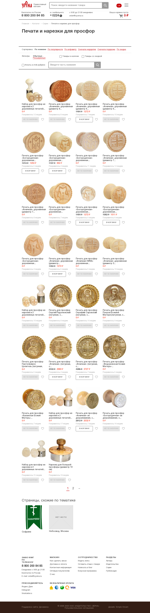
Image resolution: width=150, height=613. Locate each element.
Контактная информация (60, 568)
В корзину (84, 119)
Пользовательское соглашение (79, 608)
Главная (25, 24)
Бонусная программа (87, 571)
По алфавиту (70, 49)
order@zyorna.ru (76, 16)
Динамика (43, 607)
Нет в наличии (30, 119)
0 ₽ (119, 6)
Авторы (109, 561)
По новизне (40, 49)
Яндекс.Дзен (27, 587)
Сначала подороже (106, 49)
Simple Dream (122, 607)
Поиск (105, 5)
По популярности (55, 49)
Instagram (26, 590)
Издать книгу (84, 561)
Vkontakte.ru (27, 593)
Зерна (27, 4)
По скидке (121, 49)
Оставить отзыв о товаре (89, 564)
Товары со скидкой (93, 56)
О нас (52, 574)
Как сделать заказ (58, 561)
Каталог (36, 24)
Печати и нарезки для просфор (65, 24)
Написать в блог (85, 568)
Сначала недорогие (87, 49)
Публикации (111, 571)
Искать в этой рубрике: (35, 65)
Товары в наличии (70, 56)
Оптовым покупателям (60, 571)
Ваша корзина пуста (119, 13)
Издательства (112, 564)
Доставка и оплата (58, 564)
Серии (45, 24)
